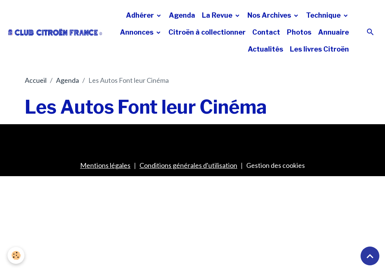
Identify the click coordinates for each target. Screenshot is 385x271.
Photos (299, 32)
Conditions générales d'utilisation (188, 165)
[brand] (55, 32)
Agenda (182, 15)
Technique (324, 15)
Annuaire (333, 32)
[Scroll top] (370, 256)
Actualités (265, 49)
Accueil (36, 80)
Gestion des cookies (275, 165)
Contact (266, 32)
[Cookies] (16, 255)
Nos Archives (270, 15)
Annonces (137, 32)
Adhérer (140, 15)
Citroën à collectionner (207, 32)
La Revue (218, 15)
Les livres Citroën (319, 49)
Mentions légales (105, 165)
